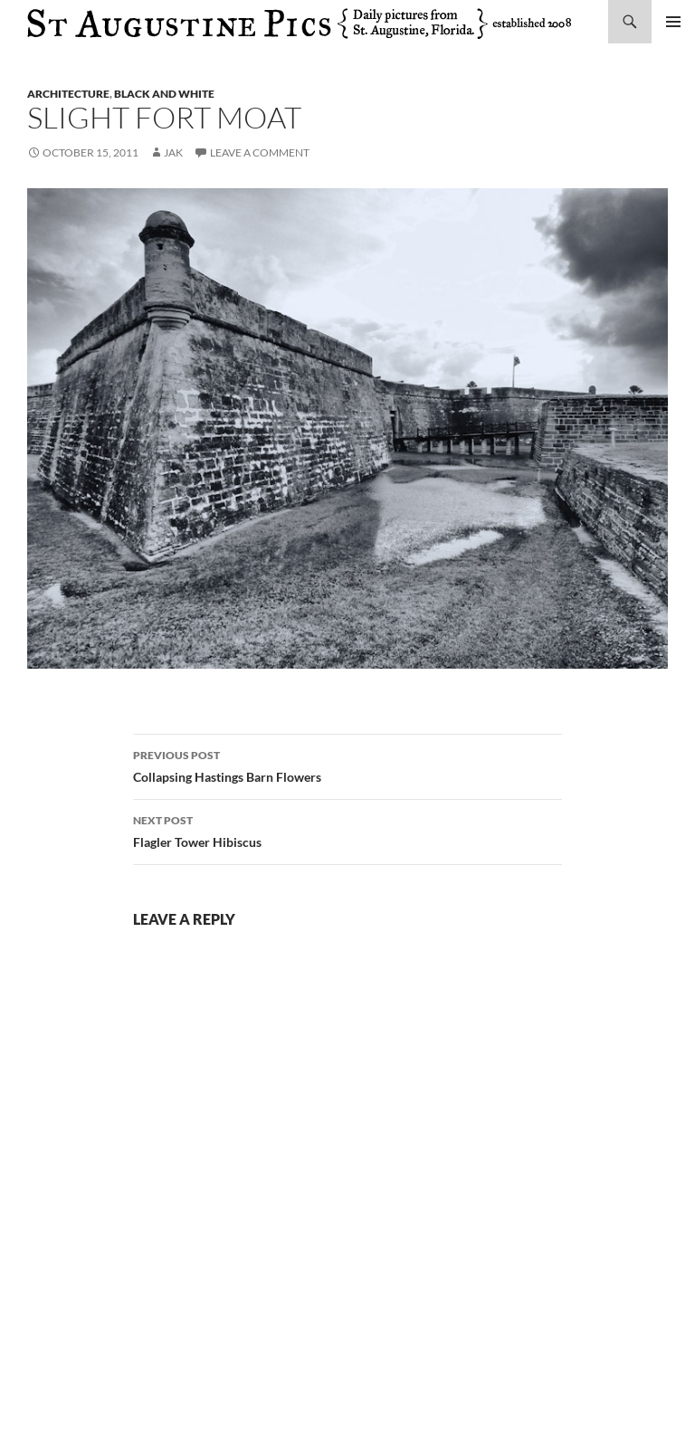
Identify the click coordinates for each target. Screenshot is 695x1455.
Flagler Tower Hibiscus (347, 830)
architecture (68, 93)
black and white (164, 93)
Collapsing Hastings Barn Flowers (347, 765)
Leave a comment (259, 152)
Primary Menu (673, 21)
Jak (173, 152)
